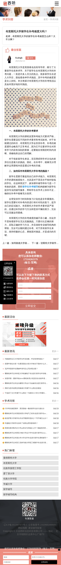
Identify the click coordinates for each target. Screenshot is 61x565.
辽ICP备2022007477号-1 (15, 525)
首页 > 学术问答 (51, 19)
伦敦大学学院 (10, 478)
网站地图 (22, 528)
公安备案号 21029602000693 (42, 525)
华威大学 (7, 484)
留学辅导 (7, 489)
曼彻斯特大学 (10, 458)
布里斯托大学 (10, 463)
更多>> (55, 351)
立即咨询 (44, 562)
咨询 (31, 58)
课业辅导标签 (35, 528)
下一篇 (45, 243)
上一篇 (15, 243)
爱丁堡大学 (8, 473)
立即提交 (30, 305)
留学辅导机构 (10, 494)
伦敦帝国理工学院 (12, 468)
